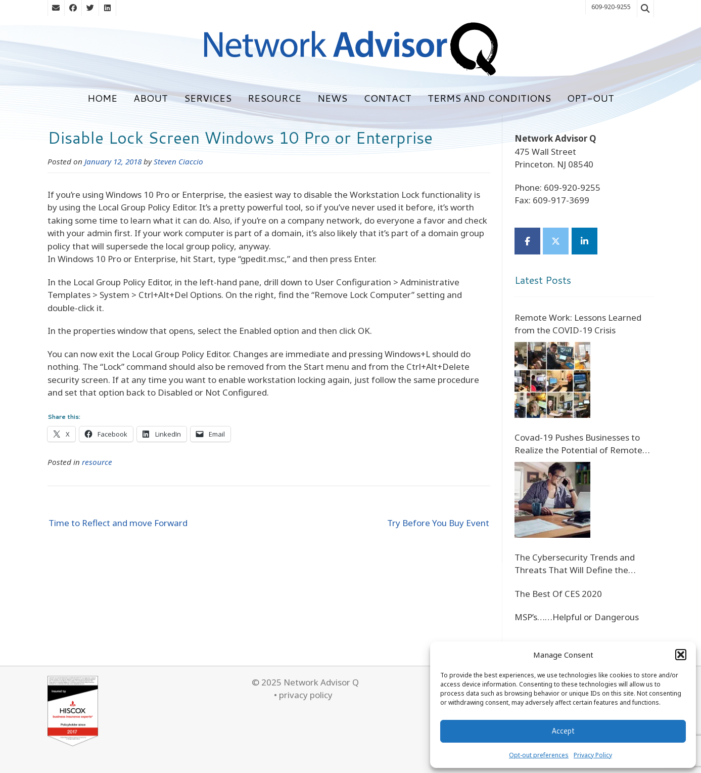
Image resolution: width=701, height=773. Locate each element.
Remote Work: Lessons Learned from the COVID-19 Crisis (578, 324)
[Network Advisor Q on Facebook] (527, 241)
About (150, 98)
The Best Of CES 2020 (558, 593)
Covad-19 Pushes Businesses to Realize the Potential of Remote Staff (578, 444)
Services (207, 98)
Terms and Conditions (489, 98)
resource (97, 462)
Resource (274, 98)
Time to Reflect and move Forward (118, 523)
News (332, 98)
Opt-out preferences (539, 755)
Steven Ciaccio (178, 161)
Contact (387, 98)
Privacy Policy (593, 755)
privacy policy (306, 695)
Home (102, 98)
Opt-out (590, 98)
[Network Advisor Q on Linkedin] (584, 241)
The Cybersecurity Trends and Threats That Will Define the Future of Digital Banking (575, 564)
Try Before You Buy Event (438, 523)
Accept (563, 730)
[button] (681, 655)
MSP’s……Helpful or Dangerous (577, 617)
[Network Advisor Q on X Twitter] (556, 241)
